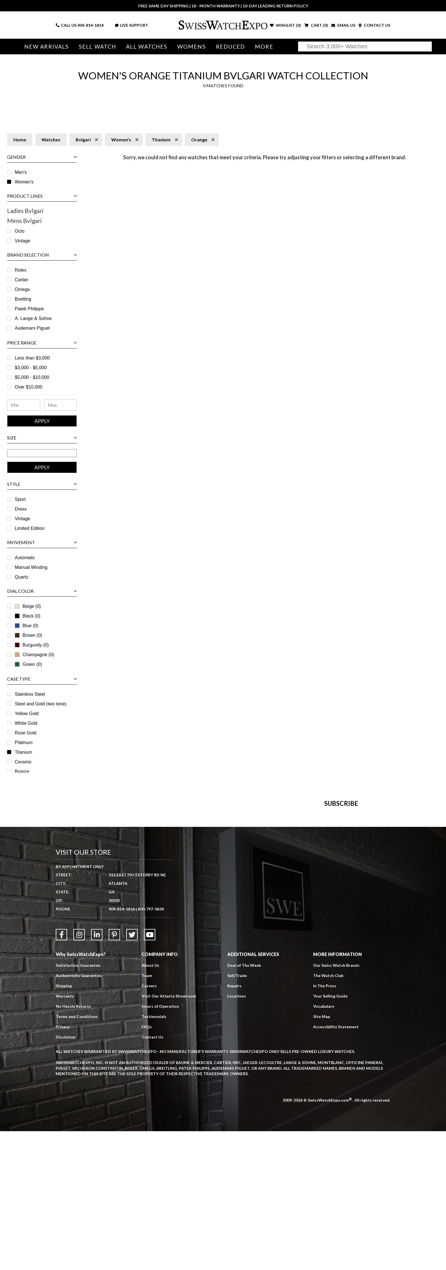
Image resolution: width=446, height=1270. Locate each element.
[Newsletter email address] (256, 906)
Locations (236, 1134)
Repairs (234, 1124)
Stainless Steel (30, 694)
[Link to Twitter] (132, 1073)
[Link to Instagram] (79, 1073)
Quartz (21, 577)
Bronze (22, 771)
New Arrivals (46, 46)
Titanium (23, 752)
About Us (150, 1104)
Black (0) (27, 616)
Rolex (20, 270)
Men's (21, 172)
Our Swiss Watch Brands (336, 1104)
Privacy (62, 1165)
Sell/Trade (237, 1114)
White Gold (26, 723)
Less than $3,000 (32, 358)
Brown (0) (28, 635)
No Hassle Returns (73, 1145)
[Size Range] (42, 453)
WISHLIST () (285, 25)
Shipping (64, 1124)
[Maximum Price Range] (60, 405)
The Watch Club (328, 1114)
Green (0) (28, 664)
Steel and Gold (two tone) (40, 703)
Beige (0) (28, 606)
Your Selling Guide (330, 1134)
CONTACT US (374, 25)
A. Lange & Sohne (33, 318)
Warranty (65, 1134)
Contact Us (152, 1175)
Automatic (25, 557)
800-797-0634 (151, 1047)
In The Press (324, 1124)
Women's (24, 181)
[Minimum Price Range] (23, 405)
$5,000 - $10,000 (32, 377)
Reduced (230, 46)
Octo (19, 231)
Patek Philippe (29, 308)
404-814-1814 (90, 25)
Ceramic (23, 761)
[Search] (365, 46)
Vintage (22, 240)
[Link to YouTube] (149, 1073)
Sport (20, 499)
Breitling (23, 299)
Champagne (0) (34, 654)
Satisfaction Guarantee (78, 1104)
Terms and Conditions (77, 1155)
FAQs (147, 1165)
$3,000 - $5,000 (31, 367)
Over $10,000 (28, 387)
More (264, 46)
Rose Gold (25, 732)
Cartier (21, 279)
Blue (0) (26, 625)
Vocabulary (323, 1145)
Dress (21, 509)
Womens (191, 46)
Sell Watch (97, 46)
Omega (22, 289)
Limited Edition (30, 528)
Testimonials (154, 1155)
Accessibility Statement (336, 1165)
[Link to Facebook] (61, 1073)
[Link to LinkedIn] (96, 1073)
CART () (316, 25)
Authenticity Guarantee (78, 1114)
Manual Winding (31, 567)
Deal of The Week (244, 1104)
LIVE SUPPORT (131, 25)
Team (147, 1114)
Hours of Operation (160, 1145)
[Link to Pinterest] (114, 1073)
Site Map (321, 1155)
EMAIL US (343, 25)
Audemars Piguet (32, 328)
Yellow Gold (27, 713)
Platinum (23, 742)
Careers (149, 1124)
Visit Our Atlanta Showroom (169, 1134)
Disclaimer (66, 1175)
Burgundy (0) (32, 645)
